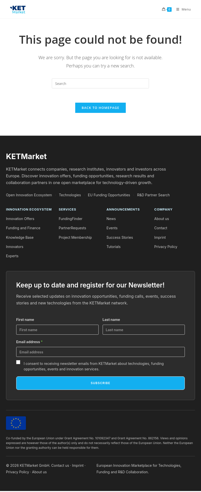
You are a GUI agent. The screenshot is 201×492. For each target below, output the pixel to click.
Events (112, 229)
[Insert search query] (100, 83)
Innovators (14, 248)
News (111, 220)
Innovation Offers (20, 220)
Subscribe (100, 384)
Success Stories (120, 238)
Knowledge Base (20, 238)
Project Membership (75, 238)
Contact (160, 229)
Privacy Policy (165, 248)
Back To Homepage (100, 108)
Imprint (160, 238)
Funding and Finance (23, 229)
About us (161, 220)
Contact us (60, 467)
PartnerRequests (72, 229)
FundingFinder (70, 220)
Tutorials (114, 248)
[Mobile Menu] (182, 9)
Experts (12, 257)
